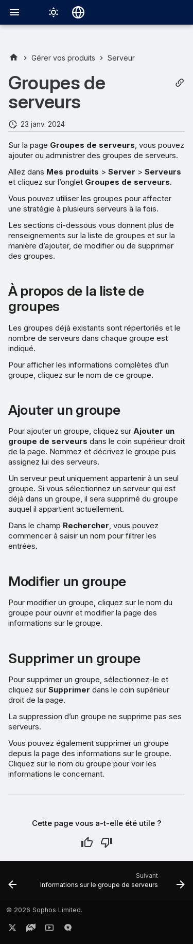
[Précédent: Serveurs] (12, 884)
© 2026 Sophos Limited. (44, 910)
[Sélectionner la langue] (78, 12)
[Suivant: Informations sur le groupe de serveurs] (111, 884)
